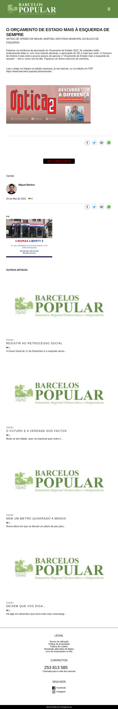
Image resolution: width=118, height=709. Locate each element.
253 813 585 (56, 667)
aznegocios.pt (66, 707)
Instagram (61, 691)
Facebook (61, 688)
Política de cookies (59, 646)
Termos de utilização (59, 641)
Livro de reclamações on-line (58, 651)
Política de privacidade (59, 644)
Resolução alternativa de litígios (59, 649)
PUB (7, 216)
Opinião (9, 340)
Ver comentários (59, 161)
